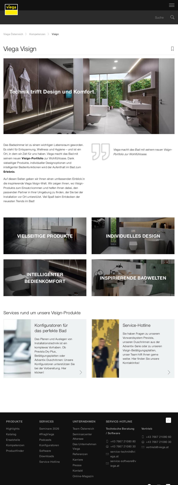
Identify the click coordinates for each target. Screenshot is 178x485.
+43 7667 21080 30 (121, 446)
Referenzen (80, 454)
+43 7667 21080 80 (121, 441)
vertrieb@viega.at (155, 447)
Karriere (78, 459)
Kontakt (78, 470)
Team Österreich (83, 428)
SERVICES (46, 421)
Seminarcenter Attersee (82, 436)
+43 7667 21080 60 (156, 437)
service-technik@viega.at (120, 454)
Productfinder (15, 450)
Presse (77, 465)
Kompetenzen (37, 34)
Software (45, 450)
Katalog (11, 434)
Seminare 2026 (49, 428)
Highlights (12, 428)
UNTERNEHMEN (84, 421)
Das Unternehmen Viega (84, 446)
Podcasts (45, 439)
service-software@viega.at (121, 463)
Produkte (14, 421)
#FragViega (46, 434)
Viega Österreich (13, 34)
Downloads (46, 456)
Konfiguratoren (49, 445)
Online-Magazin (83, 476)
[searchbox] (86, 17)
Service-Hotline (49, 461)
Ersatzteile (13, 439)
